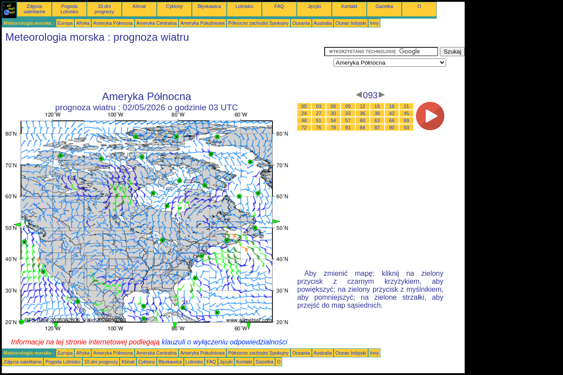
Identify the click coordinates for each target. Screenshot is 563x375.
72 (304, 127)
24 (304, 113)
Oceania (301, 23)
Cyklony (174, 6)
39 (377, 113)
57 (348, 120)
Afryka (82, 23)
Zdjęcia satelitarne (34, 9)
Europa (65, 23)
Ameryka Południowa (202, 23)
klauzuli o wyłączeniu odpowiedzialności (224, 342)
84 (362, 127)
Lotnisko (244, 6)
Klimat (139, 6)
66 (392, 120)
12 (362, 106)
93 (406, 127)
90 (392, 127)
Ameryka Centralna (156, 23)
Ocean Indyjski (350, 23)
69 (406, 120)
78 (333, 127)
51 (319, 120)
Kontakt (349, 6)
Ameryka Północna (112, 23)
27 (319, 113)
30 (333, 113)
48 (304, 120)
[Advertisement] (163, 67)
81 (348, 127)
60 (362, 120)
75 (319, 127)
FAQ (279, 6)
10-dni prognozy (104, 9)
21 (406, 106)
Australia (323, 23)
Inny (374, 23)
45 (406, 113)
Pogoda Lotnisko (69, 9)
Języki (314, 6)
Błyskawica (209, 6)
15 (377, 106)
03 (319, 106)
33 (348, 113)
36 (362, 113)
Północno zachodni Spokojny (258, 23)
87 (377, 127)
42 (392, 113)
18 (392, 106)
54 (333, 120)
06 (333, 106)
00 (304, 106)
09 (348, 106)
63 (377, 120)
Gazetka (384, 6)
